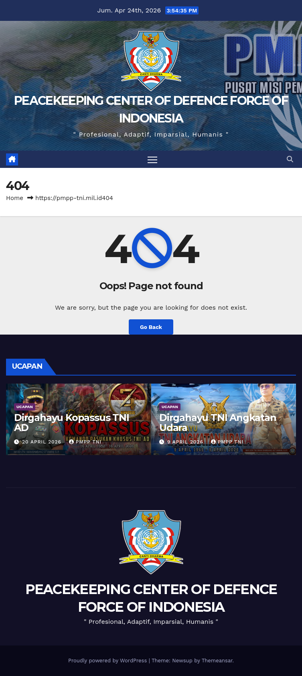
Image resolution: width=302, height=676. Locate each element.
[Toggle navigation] (152, 159)
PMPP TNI (85, 442)
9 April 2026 (186, 442)
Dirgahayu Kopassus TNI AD (71, 422)
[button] (290, 159)
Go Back (151, 327)
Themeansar (217, 661)
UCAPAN (24, 406)
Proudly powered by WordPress (108, 661)
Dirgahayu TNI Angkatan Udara (217, 422)
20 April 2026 (42, 442)
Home (14, 198)
